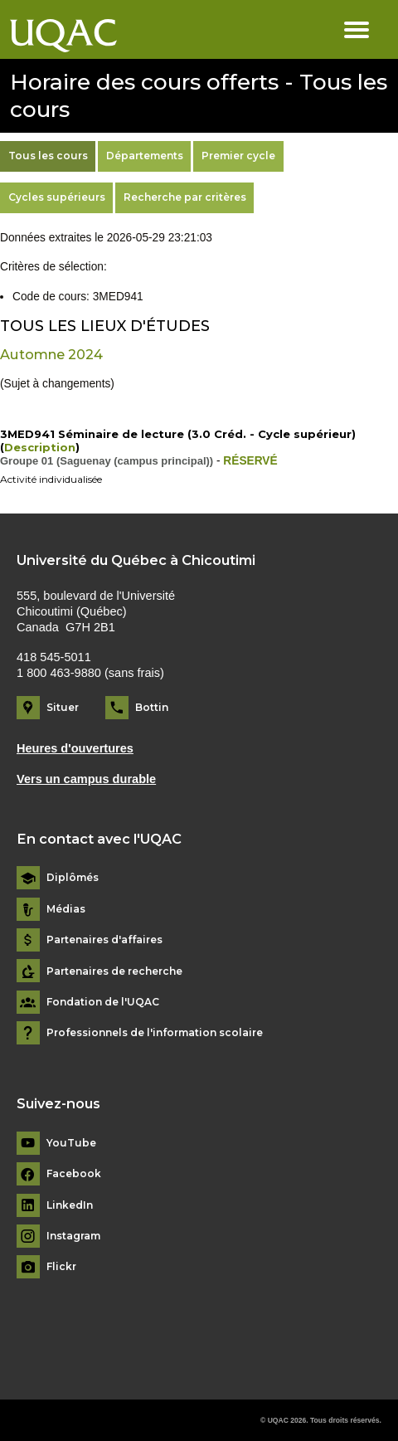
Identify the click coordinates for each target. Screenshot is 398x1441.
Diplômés (72, 878)
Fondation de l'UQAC (102, 1002)
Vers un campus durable (86, 779)
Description (39, 447)
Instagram (73, 1236)
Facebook (73, 1174)
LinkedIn (69, 1205)
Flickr (61, 1267)
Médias (65, 909)
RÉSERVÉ (250, 461)
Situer (62, 707)
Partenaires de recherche (114, 971)
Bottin (151, 707)
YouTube (71, 1143)
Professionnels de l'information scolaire (154, 1033)
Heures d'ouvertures (75, 748)
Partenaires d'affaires (104, 940)
